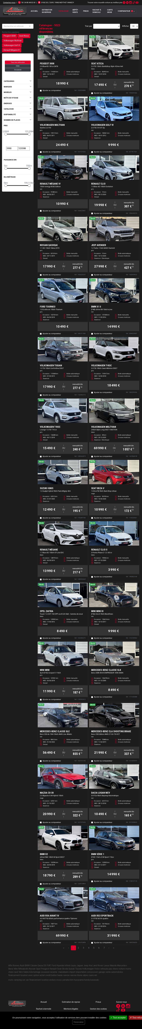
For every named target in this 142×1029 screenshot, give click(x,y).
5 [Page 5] (93, 948)
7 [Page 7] (104, 948)
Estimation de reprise (47, 11)
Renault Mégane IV (12, 50)
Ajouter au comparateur (52, 90)
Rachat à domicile (97, 11)
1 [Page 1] (73, 948)
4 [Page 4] (88, 948)
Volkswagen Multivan (13, 40)
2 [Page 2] (78, 948)
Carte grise (110, 11)
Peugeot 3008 (10, 36)
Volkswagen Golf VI (12, 45)
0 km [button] (18, 66)
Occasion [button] (17, 70)
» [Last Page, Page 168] (113, 948)
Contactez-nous (9, 2)
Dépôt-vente (75, 11)
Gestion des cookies (98, 1009)
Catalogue (63, 11)
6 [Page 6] (99, 948)
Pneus (86, 11)
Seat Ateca (24, 36)
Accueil (34, 11)
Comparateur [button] (125, 11)
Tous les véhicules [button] (18, 62)
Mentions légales (71, 1009)
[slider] (5, 134)
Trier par (88, 26)
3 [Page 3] (83, 948)
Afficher (125, 26)
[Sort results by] (106, 26)
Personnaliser (79, 1022)
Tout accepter (118, 1017)
